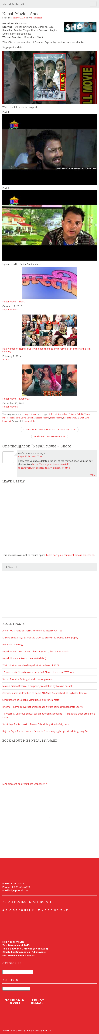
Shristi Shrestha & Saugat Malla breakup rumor (27, 679)
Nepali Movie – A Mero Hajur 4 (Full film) (24, 658)
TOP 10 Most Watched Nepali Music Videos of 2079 (30, 665)
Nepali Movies (10, 309)
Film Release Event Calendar (19, 955)
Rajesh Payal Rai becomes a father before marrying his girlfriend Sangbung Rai (45, 731)
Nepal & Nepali (13, 4)
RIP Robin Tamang (12, 644)
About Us (47, 1030)
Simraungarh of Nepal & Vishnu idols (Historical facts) (31, 699)
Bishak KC (53, 414)
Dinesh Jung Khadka (11, 417)
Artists (6, 359)
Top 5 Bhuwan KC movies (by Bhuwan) (25, 948)
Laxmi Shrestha (27, 417)
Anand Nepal (36, 17)
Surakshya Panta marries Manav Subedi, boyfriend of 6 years (35, 724)
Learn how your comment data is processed (70, 554)
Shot (82, 417)
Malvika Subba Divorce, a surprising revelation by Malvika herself (37, 685)
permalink (29, 421)
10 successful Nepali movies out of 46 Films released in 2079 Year (38, 672)
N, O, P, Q (47, 910)
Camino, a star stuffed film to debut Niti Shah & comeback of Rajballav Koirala (44, 692)
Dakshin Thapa (83, 414)
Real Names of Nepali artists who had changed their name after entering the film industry (49, 334)
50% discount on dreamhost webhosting (24, 783)
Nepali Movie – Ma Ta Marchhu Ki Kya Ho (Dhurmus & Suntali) (35, 651)
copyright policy (33, 1030)
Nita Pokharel (56, 417)
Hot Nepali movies (13, 941)
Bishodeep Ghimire (67, 414)
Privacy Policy (17, 1030)
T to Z (64, 910)
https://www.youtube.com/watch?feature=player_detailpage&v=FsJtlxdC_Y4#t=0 (44, 466)
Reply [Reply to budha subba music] (92, 474)
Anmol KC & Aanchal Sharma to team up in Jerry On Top (32, 630)
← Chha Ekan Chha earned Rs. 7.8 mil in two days (49, 429)
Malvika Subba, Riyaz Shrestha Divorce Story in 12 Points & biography (40, 637)
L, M (37, 910)
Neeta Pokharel (42, 417)
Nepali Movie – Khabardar (49, 382)
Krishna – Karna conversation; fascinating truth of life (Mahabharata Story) (42, 706)
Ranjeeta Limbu (70, 417)
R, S (56, 910)
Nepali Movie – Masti (49, 285)
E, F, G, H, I (22, 910)
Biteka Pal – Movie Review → (49, 436)
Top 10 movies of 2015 (16, 945)
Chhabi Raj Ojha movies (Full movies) (24, 951)
